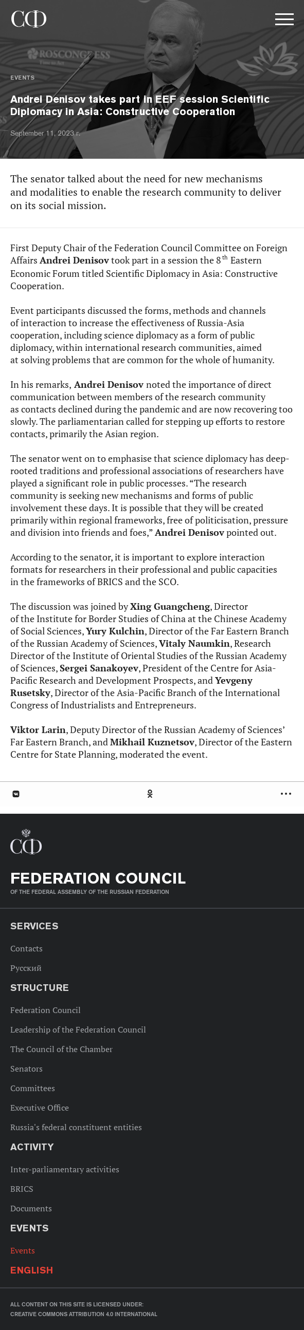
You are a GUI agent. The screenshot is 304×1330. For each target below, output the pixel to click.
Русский (26, 968)
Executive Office (39, 1107)
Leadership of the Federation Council (78, 1029)
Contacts (26, 948)
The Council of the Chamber (61, 1049)
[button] (283, 21)
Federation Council (45, 1010)
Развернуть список (287, 794)
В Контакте (15, 794)
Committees (32, 1088)
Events (22, 77)
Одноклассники (151, 794)
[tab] (152, 794)
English (31, 1270)
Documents (31, 1208)
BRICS (21, 1189)
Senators (26, 1068)
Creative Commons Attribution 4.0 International (83, 1314)
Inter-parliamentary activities (64, 1169)
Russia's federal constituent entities (76, 1127)
